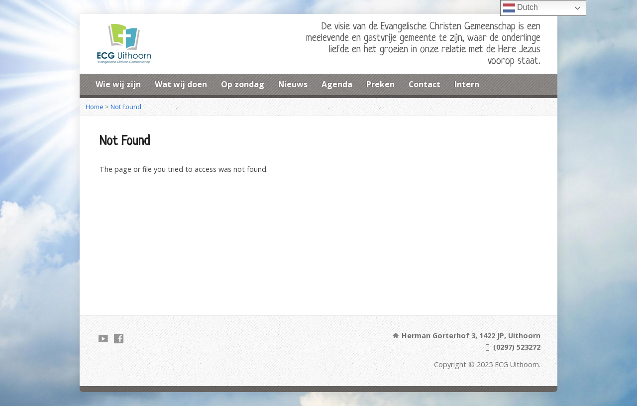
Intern (466, 84)
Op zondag (242, 84)
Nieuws (293, 84)
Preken (380, 84)
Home (95, 106)
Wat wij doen (181, 84)
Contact (424, 84)
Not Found (125, 106)
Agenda (336, 84)
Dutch (520, 8)
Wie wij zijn (118, 84)
